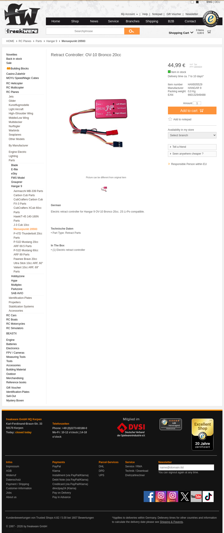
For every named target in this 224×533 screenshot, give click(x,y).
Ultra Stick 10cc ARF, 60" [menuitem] (28, 263)
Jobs (9, 492)
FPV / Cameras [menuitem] (15, 352)
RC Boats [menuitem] (12, 319)
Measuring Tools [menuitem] (16, 357)
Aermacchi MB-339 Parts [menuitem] (28, 191)
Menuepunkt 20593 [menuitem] (25, 229)
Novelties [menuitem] (11, 54)
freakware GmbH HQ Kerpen (24, 419)
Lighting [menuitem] (13, 156)
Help (145, 14)
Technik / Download (136, 470)
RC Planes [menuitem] (12, 92)
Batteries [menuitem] (11, 344)
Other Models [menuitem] (17, 139)
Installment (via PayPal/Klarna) (71, 475)
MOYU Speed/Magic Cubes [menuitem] (22, 78)
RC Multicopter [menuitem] (15, 87)
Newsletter (192, 14)
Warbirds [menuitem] (14, 130)
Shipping (152, 21)
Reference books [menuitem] (16, 382)
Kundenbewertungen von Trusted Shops (29, 517)
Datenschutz (13, 479)
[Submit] (132, 31)
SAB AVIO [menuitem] (17, 293)
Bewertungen (86, 517)
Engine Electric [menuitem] (17, 151)
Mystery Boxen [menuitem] (15, 400)
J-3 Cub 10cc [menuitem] (21, 224)
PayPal (57, 466)
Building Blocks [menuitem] (17, 68)
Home (55, 21)
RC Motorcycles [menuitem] (15, 323)
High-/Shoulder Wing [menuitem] (21, 113)
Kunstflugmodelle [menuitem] (19, 105)
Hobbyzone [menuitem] (18, 276)
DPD (101, 470)
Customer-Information (19, 488)
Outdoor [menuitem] (11, 374)
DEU (217, 2)
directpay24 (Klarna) (64, 488)
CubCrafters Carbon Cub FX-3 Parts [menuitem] (28, 201)
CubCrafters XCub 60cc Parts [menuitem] (28, 210)
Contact (190, 21)
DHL (101, 466)
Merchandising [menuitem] (15, 378)
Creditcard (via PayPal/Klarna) (70, 484)
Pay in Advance (62, 497)
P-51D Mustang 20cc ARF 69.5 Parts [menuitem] (26, 244)
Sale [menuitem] (9, 63)
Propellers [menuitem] (15, 302)
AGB (9, 470)
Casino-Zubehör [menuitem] (15, 73)
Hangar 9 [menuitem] (16, 186)
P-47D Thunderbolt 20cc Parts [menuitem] (28, 235)
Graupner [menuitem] (17, 182)
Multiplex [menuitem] (16, 284)
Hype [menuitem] (14, 280)
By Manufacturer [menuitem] (18, 145)
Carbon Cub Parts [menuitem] (24, 195)
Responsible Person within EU (189, 164)
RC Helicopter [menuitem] (14, 83)
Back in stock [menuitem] (14, 58)
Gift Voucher (174, 14)
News (94, 21)
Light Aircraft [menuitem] (16, 109)
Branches (132, 21)
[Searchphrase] (85, 31)
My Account (129, 14)
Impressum (12, 466)
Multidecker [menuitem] (15, 122)
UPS (101, 475)
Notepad (157, 14)
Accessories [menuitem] (16, 310)
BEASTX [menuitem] (11, 333)
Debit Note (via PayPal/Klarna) (70, 479)
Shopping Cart (181, 33)
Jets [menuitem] (11, 96)
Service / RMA (133, 466)
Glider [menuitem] (12, 100)
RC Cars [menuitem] (11, 315)
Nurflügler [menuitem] (14, 126)
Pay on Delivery (62, 492)
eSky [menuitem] (14, 173)
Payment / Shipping (17, 484)
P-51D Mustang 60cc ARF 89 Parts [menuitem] (26, 252)
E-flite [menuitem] (14, 169)
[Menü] (179, 421)
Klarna (56, 470)
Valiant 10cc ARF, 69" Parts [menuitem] (26, 269)
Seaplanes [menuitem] (15, 134)
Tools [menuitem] (9, 361)
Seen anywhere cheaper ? (186, 153)
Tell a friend (177, 146)
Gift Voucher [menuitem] (13, 387)
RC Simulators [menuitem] (14, 328)
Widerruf (11, 475)
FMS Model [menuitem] (18, 177)
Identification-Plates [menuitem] (20, 297)
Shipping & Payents (171, 521)
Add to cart (192, 110)
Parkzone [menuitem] (17, 289)
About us (11, 497)
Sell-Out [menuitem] (11, 396)
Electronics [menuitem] (12, 348)
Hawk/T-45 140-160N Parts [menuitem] (26, 218)
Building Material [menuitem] (16, 369)
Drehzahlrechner (135, 475)
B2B (171, 21)
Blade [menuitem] (14, 165)
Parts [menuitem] (12, 160)
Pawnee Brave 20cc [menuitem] (25, 259)
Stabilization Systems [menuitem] (21, 306)
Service (113, 21)
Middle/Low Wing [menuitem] (19, 117)
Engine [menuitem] (10, 339)
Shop (75, 21)
